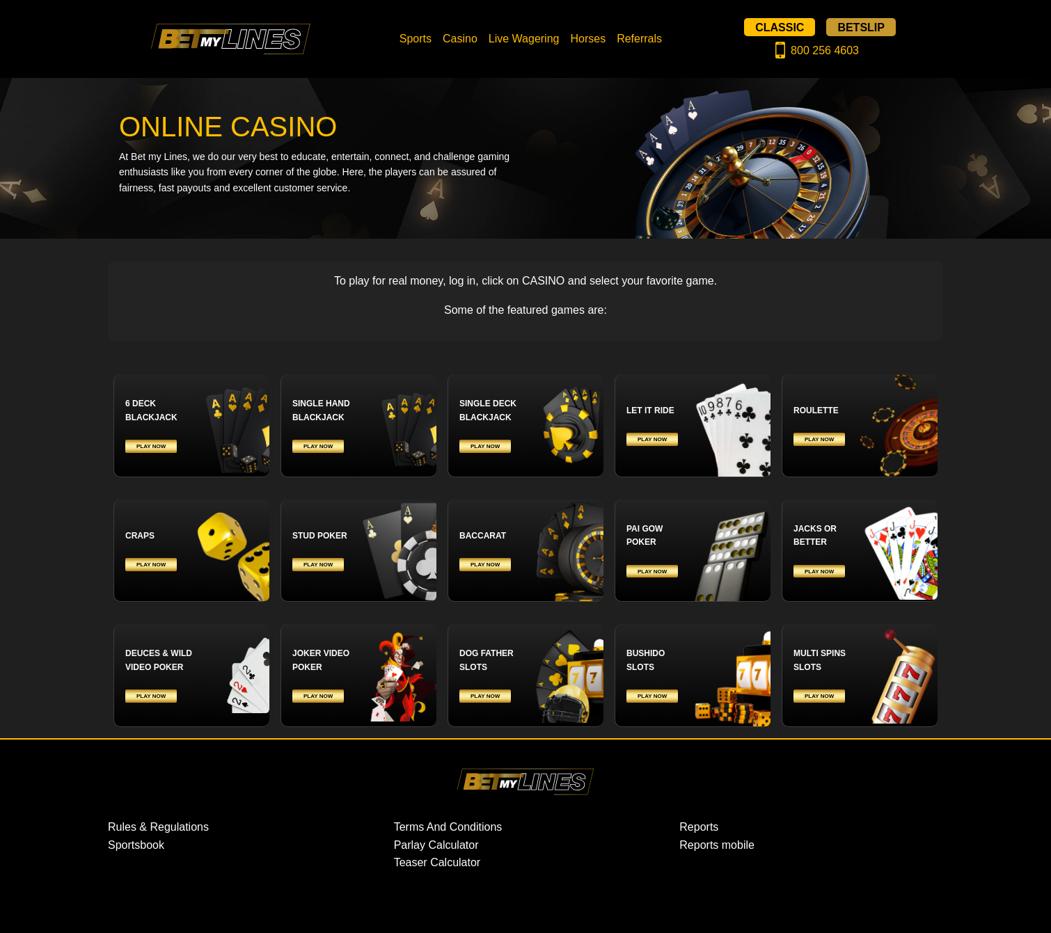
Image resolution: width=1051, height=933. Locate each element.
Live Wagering (524, 39)
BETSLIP (861, 27)
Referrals (639, 39)
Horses (588, 39)
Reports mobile (716, 845)
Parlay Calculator (436, 845)
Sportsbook (136, 845)
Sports (416, 39)
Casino (460, 39)
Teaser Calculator (437, 862)
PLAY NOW (151, 446)
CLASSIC (779, 27)
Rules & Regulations (158, 827)
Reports (698, 827)
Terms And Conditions (448, 827)
